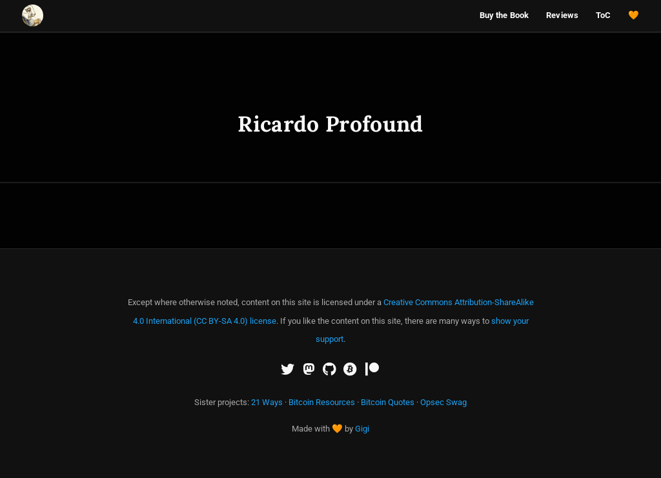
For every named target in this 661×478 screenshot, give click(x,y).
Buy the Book (504, 15)
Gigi (362, 428)
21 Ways (267, 402)
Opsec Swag (443, 402)
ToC (603, 15)
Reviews (562, 15)
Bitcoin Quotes (387, 402)
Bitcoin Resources (322, 402)
